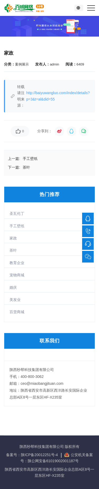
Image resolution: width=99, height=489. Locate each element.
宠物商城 (17, 275)
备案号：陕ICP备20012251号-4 (32, 455)
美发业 (15, 300)
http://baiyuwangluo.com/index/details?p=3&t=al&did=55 (58, 96)
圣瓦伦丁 (17, 213)
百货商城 (17, 312)
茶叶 (13, 250)
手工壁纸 (17, 226)
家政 (13, 238)
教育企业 (17, 263)
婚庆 (13, 287)
